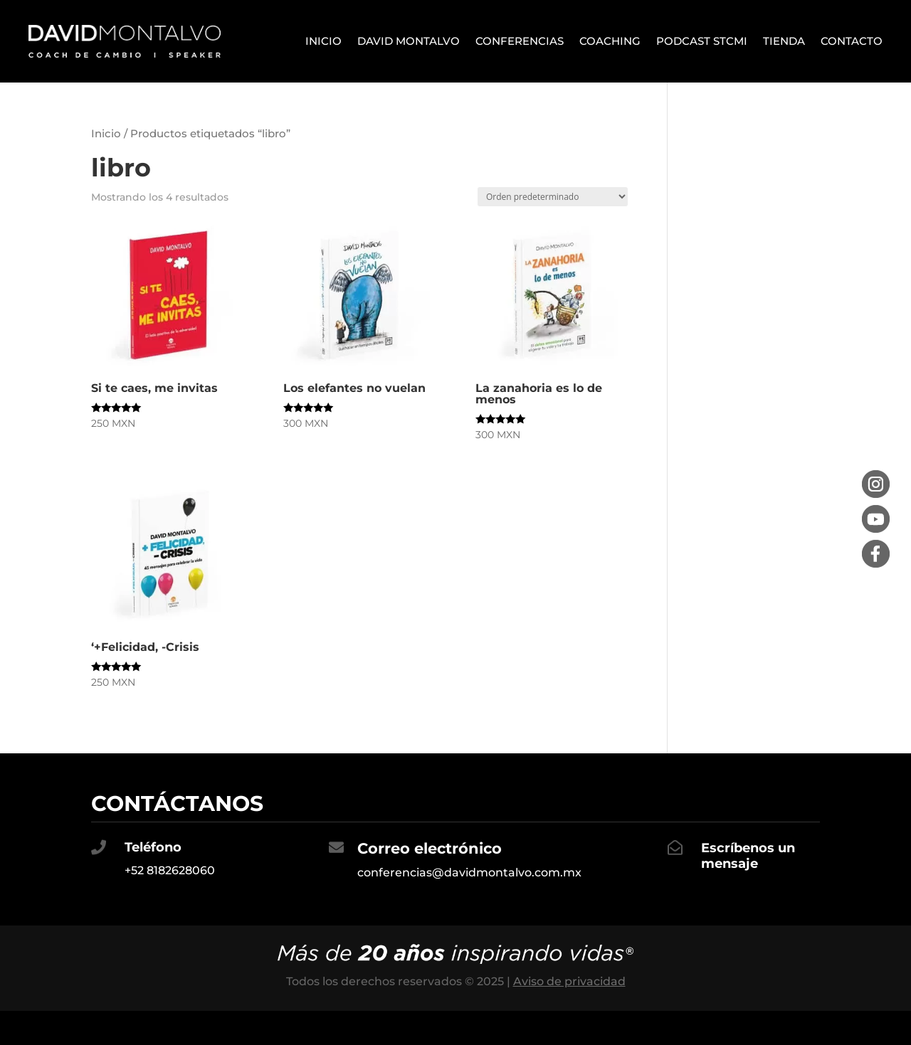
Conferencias (519, 41)
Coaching (610, 41)
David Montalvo (408, 41)
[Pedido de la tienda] (553, 196)
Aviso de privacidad (569, 981)
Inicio (323, 41)
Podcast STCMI (701, 41)
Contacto (852, 41)
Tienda (784, 41)
